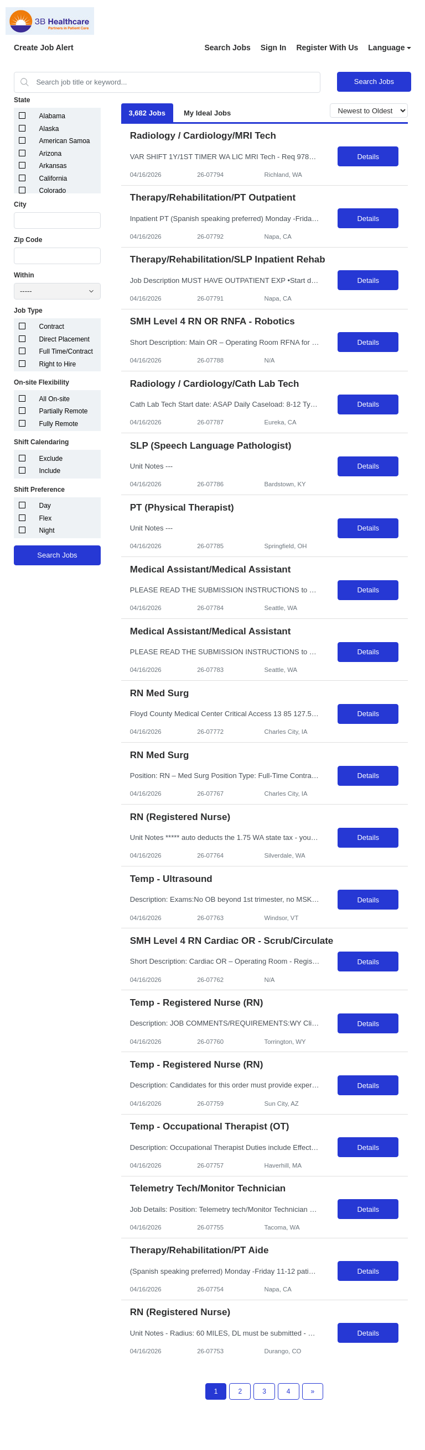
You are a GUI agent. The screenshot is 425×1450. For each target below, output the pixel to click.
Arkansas (53, 166)
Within (24, 275)
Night (47, 530)
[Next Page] (313, 1391)
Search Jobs (227, 47)
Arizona (50, 153)
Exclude (51, 459)
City (20, 204)
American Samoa (64, 141)
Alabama (52, 116)
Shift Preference (39, 489)
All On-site (54, 399)
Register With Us (327, 47)
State (22, 100)
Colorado (52, 191)
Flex (45, 518)
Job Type (28, 310)
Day (45, 505)
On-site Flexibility (41, 382)
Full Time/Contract (66, 351)
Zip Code (28, 240)
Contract (51, 326)
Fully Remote (59, 424)
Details (368, 157)
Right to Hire (57, 364)
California (53, 178)
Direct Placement (64, 339)
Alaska (49, 129)
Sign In (274, 47)
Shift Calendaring (41, 442)
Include (50, 471)
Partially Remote (63, 411)
